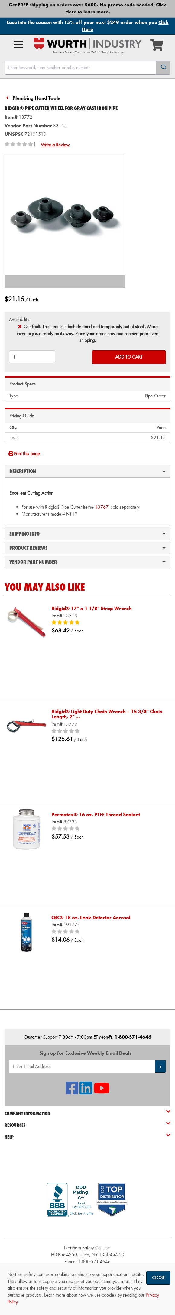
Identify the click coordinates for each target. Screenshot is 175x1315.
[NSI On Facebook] (72, 1092)
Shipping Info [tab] (87, 533)
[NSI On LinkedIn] (85, 1092)
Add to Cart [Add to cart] (129, 357)
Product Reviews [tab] (87, 547)
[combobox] (87, 68)
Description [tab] (87, 471)
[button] (160, 1066)
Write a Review (55, 145)
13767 (102, 507)
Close (158, 1277)
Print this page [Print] (24, 453)
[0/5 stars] (107, 731)
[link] (87, 1227)
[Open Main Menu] (18, 44)
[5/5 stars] (107, 622)
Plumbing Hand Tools (36, 98)
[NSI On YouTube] (101, 1092)
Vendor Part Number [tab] (87, 561)
